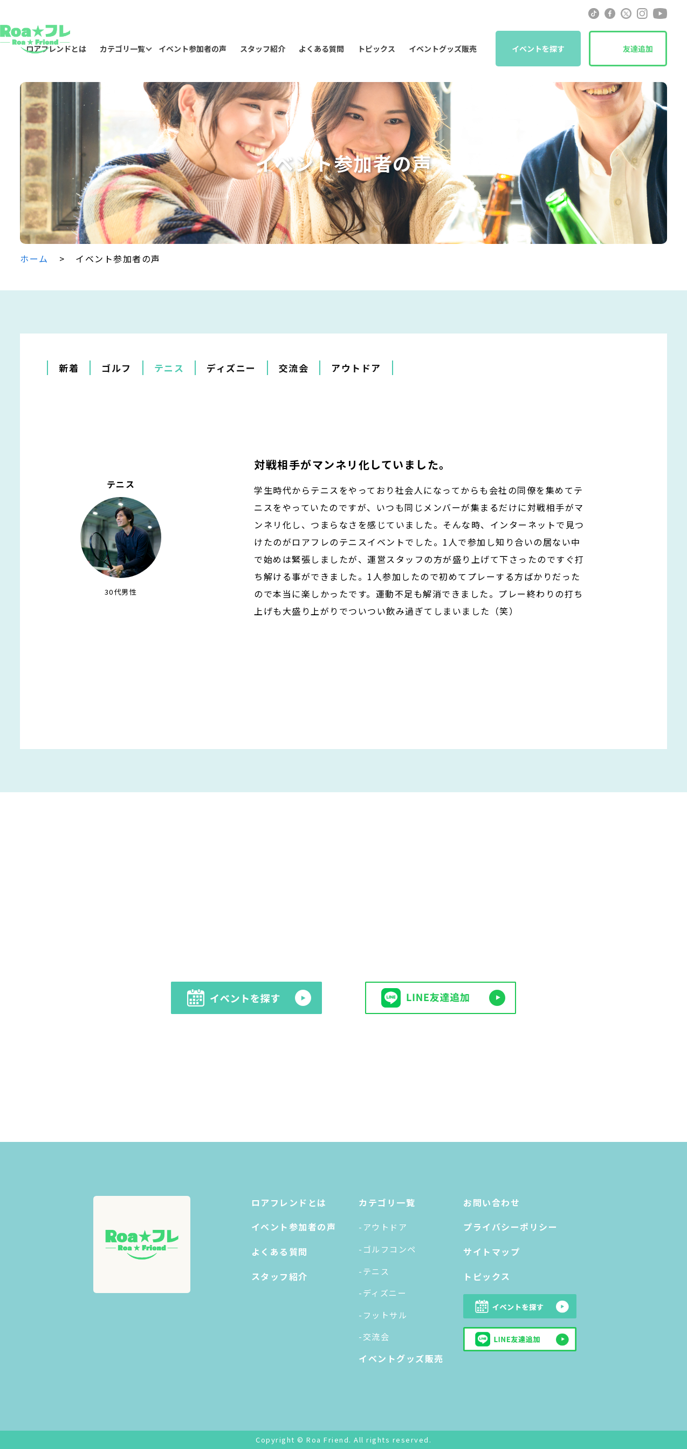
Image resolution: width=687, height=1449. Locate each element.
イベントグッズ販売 (443, 48)
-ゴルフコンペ (387, 1249)
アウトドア (356, 368)
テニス (169, 368)
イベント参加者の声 (192, 48)
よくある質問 (321, 48)
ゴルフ (116, 368)
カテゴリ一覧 (122, 48)
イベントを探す (538, 48)
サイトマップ (491, 1251)
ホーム (34, 258)
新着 (69, 368)
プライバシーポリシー (510, 1226)
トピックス (376, 48)
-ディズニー (383, 1292)
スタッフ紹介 (262, 48)
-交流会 (374, 1336)
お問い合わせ (491, 1202)
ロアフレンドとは (289, 1202)
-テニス (374, 1271)
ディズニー (231, 368)
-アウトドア (383, 1227)
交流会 (294, 368)
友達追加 (638, 48)
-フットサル (383, 1315)
